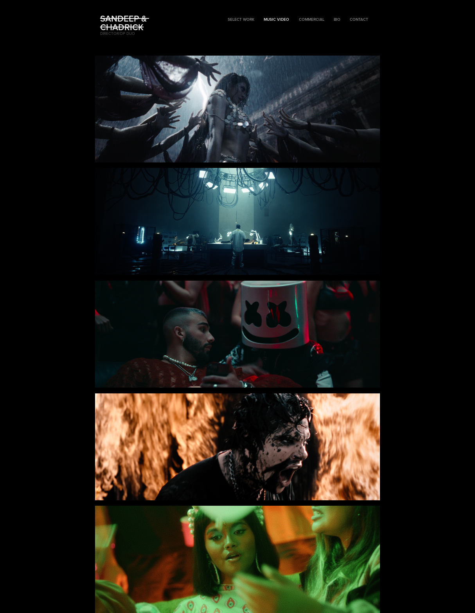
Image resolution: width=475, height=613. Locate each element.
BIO (337, 19)
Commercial (311, 19)
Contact (359, 19)
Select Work (241, 19)
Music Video (276, 19)
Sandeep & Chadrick (124, 22)
